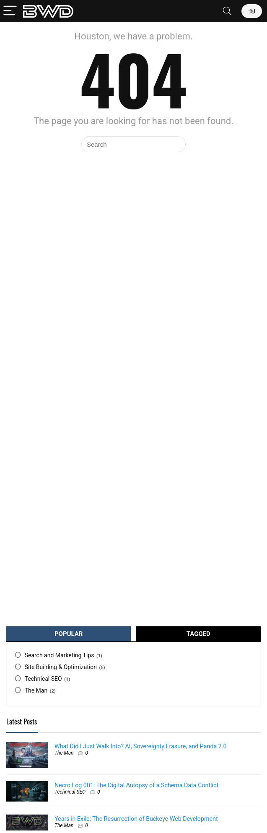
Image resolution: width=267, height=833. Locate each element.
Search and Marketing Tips (59, 655)
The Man (36, 690)
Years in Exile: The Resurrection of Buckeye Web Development (136, 818)
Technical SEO (43, 678)
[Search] (227, 11)
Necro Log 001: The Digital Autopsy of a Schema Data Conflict (136, 785)
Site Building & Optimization (61, 667)
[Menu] (10, 11)
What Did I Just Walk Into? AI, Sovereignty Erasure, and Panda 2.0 (140, 746)
